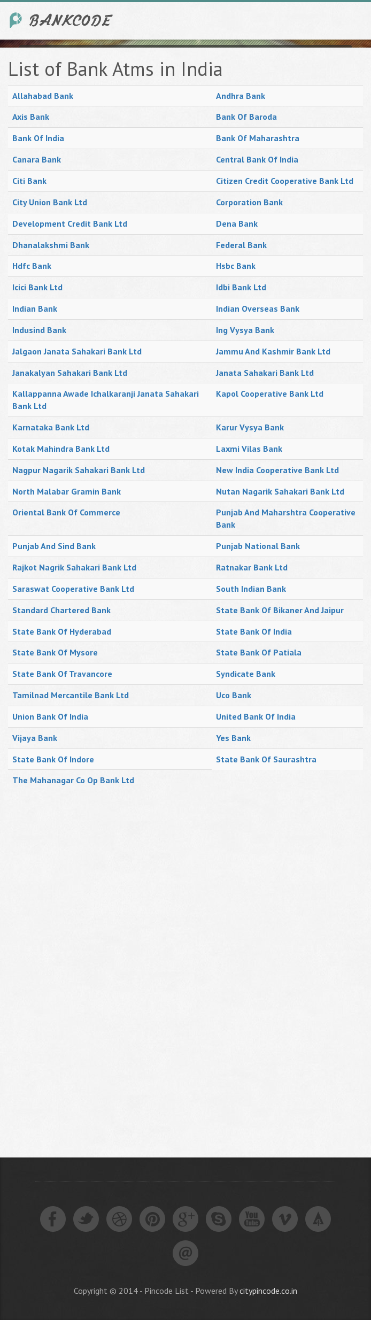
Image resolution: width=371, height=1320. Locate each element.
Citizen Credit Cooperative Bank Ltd (284, 180)
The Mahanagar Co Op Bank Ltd (73, 780)
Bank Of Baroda (246, 116)
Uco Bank (233, 695)
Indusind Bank (39, 330)
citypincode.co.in (268, 1290)
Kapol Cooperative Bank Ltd (269, 393)
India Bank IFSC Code (61, 20)
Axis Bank (30, 116)
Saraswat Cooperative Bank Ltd (73, 588)
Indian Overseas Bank (257, 308)
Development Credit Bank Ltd (69, 223)
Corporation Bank (249, 202)
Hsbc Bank (236, 265)
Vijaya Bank (34, 737)
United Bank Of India (256, 716)
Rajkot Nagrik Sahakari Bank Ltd (74, 567)
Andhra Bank (240, 95)
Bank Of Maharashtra (257, 138)
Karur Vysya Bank (250, 427)
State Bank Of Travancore (62, 673)
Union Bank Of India (50, 716)
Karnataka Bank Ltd (50, 427)
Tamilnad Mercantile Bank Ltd (70, 695)
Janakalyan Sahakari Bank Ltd (69, 372)
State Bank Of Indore (53, 759)
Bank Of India (38, 138)
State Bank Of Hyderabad (61, 631)
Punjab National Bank (258, 546)
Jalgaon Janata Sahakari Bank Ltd (77, 351)
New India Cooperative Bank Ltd (277, 470)
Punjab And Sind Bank (54, 546)
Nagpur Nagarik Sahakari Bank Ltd (78, 470)
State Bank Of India (254, 631)
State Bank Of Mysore (55, 652)
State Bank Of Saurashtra (266, 759)
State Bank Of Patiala (259, 652)
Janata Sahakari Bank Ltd (265, 372)
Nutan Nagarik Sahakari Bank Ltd (280, 491)
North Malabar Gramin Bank (66, 491)
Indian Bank (34, 308)
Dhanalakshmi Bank (50, 245)
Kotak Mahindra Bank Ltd (61, 448)
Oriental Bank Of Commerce (66, 512)
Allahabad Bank (42, 95)
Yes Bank (233, 737)
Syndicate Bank (245, 673)
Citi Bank (29, 180)
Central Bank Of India (257, 159)
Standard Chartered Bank (61, 610)
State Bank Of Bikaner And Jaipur (280, 610)
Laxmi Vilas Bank (249, 448)
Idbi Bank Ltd (241, 287)
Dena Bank (237, 223)
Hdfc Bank (31, 265)
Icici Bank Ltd (37, 287)
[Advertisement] (88, 961)
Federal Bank (241, 245)
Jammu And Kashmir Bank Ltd (273, 351)
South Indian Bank (251, 588)
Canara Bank (36, 159)
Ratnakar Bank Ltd (252, 567)
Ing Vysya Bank (245, 330)
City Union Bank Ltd (49, 202)
